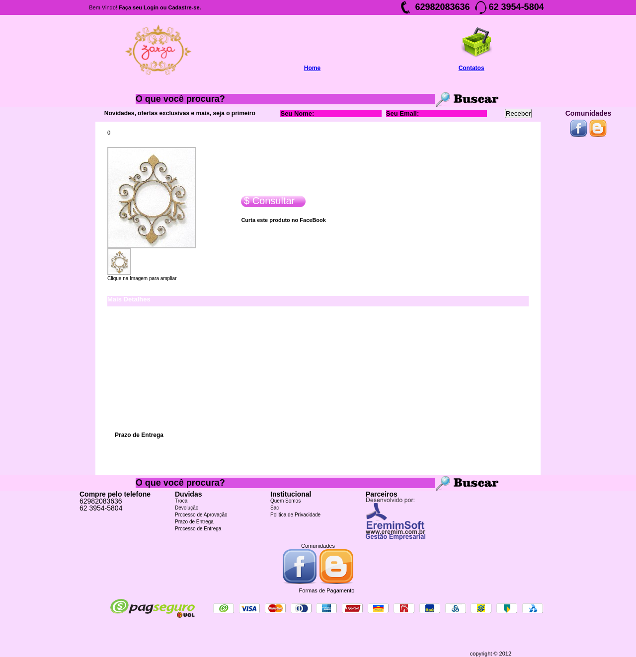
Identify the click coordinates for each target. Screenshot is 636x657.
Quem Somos (285, 501)
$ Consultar (268, 201)
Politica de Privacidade (295, 514)
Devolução (186, 508)
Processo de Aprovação (201, 514)
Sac (274, 508)
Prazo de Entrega (194, 521)
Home (312, 68)
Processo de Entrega (198, 528)
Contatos (471, 68)
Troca (181, 501)
